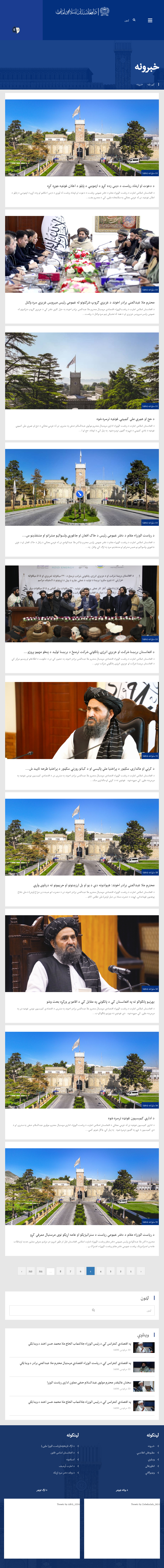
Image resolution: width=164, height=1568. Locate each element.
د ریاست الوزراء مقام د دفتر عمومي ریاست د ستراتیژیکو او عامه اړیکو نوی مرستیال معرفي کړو (92, 1004)
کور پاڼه (151, 84)
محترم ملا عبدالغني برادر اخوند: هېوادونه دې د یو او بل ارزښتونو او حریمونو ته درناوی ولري (94, 885)
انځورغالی (150, 1235)
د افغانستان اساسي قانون (63, 1222)
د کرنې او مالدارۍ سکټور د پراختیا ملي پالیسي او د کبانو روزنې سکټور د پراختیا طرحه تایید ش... (90, 768)
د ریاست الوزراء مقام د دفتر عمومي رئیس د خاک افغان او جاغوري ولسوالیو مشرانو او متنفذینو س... (88, 535)
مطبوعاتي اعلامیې (146, 1222)
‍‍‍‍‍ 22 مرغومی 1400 (122, 1119)
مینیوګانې (150, 20)
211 (40, 1041)
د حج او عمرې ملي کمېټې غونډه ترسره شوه (126, 419)
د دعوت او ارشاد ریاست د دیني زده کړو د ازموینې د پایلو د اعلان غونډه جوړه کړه (101, 186)
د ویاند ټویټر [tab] (122, 1259)
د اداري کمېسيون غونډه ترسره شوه (131, 964)
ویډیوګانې (150, 1242)
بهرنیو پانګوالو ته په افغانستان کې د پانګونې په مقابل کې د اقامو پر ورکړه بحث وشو (101, 925)
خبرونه (151, 1215)
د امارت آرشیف (67, 1235)
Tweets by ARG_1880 (68, 1274)
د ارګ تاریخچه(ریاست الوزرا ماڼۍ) (58, 1215)
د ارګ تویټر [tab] (41, 1259)
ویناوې (151, 1229)
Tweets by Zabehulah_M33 (145, 1274)
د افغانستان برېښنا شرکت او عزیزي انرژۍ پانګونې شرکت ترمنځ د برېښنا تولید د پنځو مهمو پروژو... (89, 652)
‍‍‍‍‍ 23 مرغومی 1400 (122, 1177)
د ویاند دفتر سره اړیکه (64, 1242)
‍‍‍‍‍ (72, 1113)
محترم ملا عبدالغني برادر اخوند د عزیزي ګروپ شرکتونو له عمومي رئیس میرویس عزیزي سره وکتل (90, 302)
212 (30, 1041)
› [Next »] (21, 1041)
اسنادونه (70, 1229)
